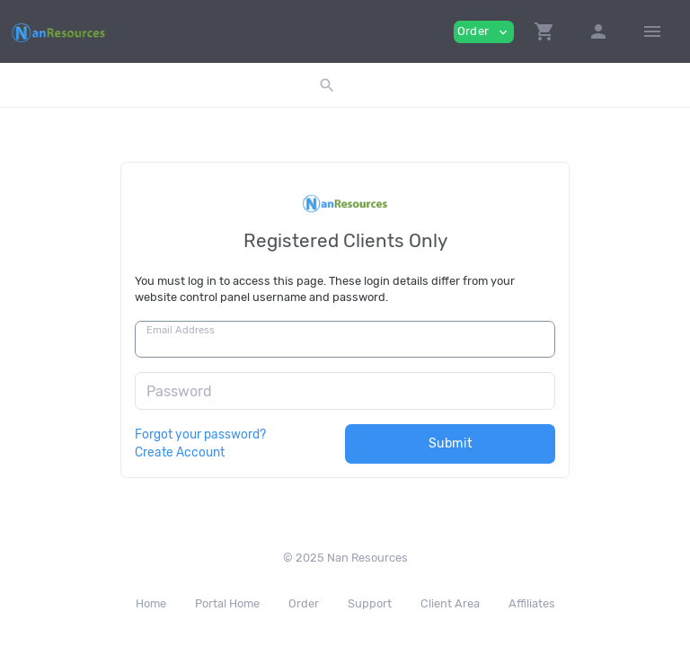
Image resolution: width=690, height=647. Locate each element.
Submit (451, 443)
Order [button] (483, 32)
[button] (544, 31)
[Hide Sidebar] (652, 31)
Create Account (180, 452)
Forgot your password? (200, 434)
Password (179, 391)
